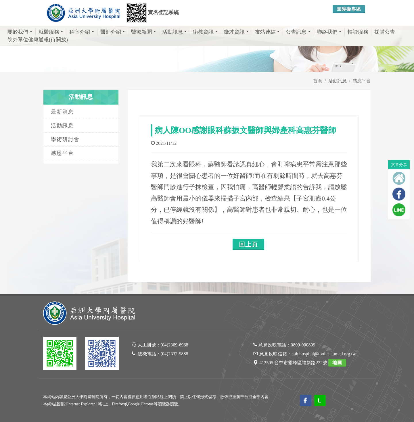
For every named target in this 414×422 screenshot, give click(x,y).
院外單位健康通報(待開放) (37, 40)
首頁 (317, 80)
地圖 (337, 362)
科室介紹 (81, 32)
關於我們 (19, 32)
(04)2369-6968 (174, 344)
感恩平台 (361, 80)
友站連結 (267, 32)
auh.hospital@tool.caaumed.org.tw (324, 353)
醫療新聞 (143, 32)
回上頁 (248, 244)
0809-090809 (303, 344)
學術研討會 (65, 139)
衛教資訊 (205, 32)
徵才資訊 (236, 32)
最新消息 (62, 112)
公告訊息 (298, 32)
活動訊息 (174, 32)
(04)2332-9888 (174, 353)
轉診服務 (358, 32)
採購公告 (384, 32)
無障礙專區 (349, 9)
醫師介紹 (112, 32)
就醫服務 (51, 32)
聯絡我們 (329, 32)
